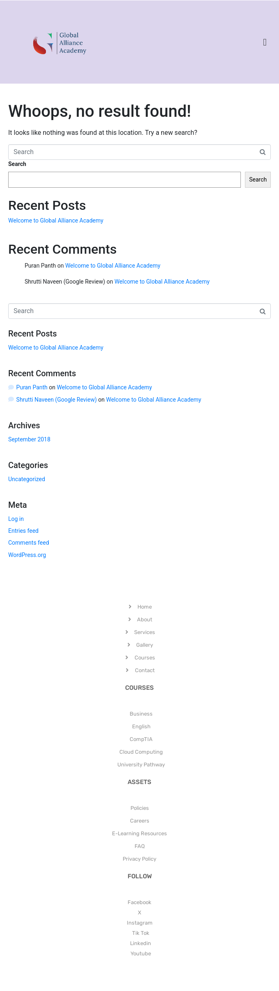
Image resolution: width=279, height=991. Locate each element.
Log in (16, 519)
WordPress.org (27, 555)
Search (17, 164)
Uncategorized (26, 479)
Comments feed (28, 542)
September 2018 (29, 439)
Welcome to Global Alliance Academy (55, 220)
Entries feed (23, 530)
